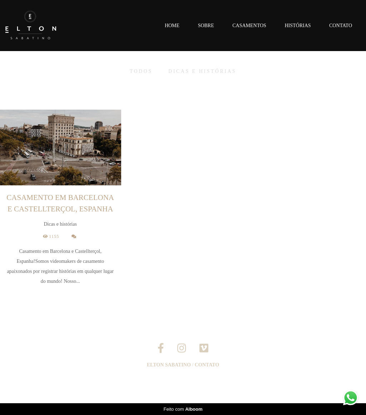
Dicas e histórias (202, 71)
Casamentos (249, 25)
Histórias (298, 25)
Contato (340, 25)
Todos (141, 71)
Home (172, 25)
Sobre (206, 25)
